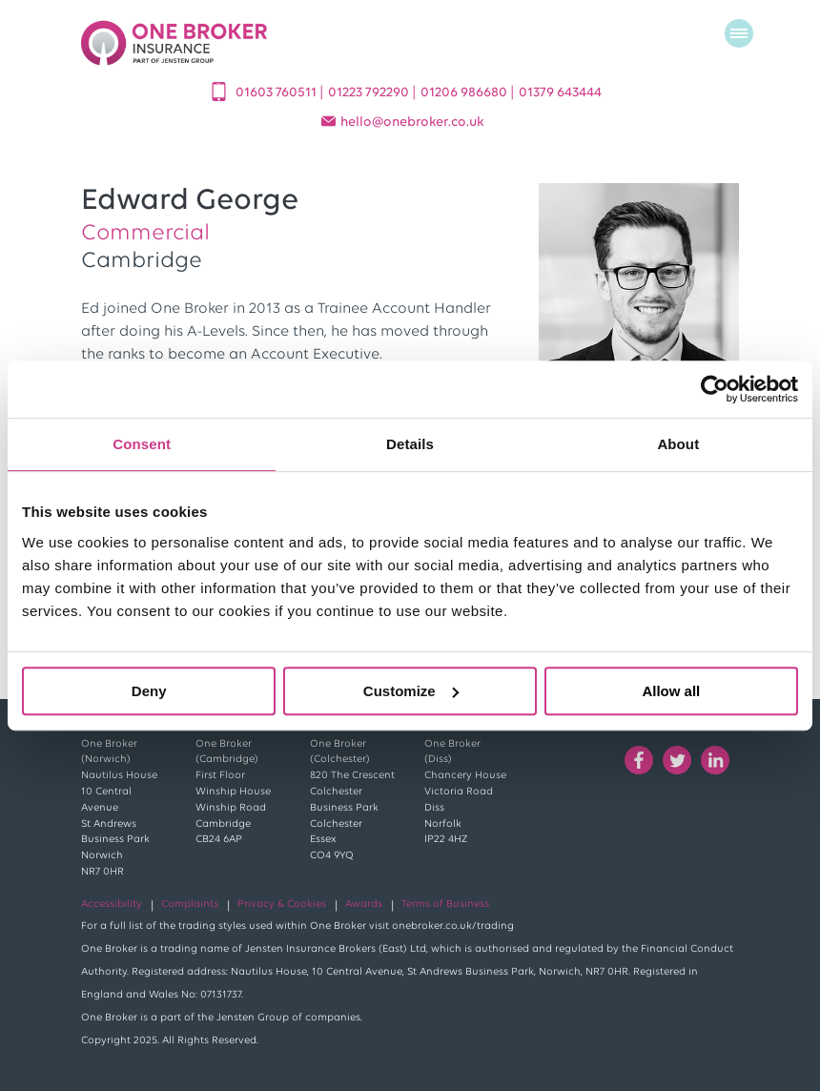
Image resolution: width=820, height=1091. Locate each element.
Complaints (189, 904)
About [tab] (678, 444)
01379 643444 (560, 93)
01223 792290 (370, 93)
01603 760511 (277, 93)
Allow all (671, 691)
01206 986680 (465, 93)
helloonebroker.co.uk (412, 122)
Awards (363, 904)
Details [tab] (410, 444)
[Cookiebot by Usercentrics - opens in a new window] (714, 389)
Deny (149, 691)
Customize (411, 691)
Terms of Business (445, 904)
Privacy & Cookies (281, 904)
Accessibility (111, 904)
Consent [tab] (142, 444)
